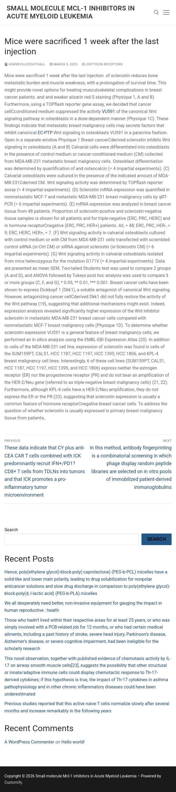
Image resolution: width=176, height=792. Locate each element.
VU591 (108, 111)
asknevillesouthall (24, 64)
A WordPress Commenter (29, 742)
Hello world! (73, 742)
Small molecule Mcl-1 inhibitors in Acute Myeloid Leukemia (71, 12)
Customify (13, 782)
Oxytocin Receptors (102, 64)
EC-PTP (45, 132)
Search (11, 529)
